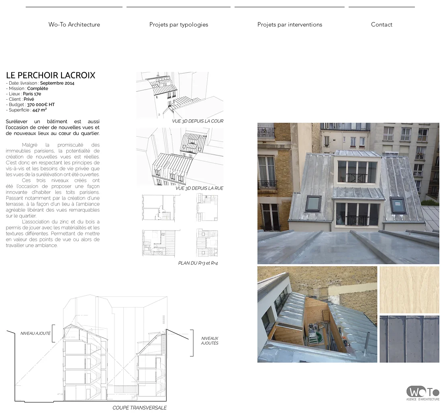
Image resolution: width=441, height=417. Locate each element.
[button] (179, 21)
